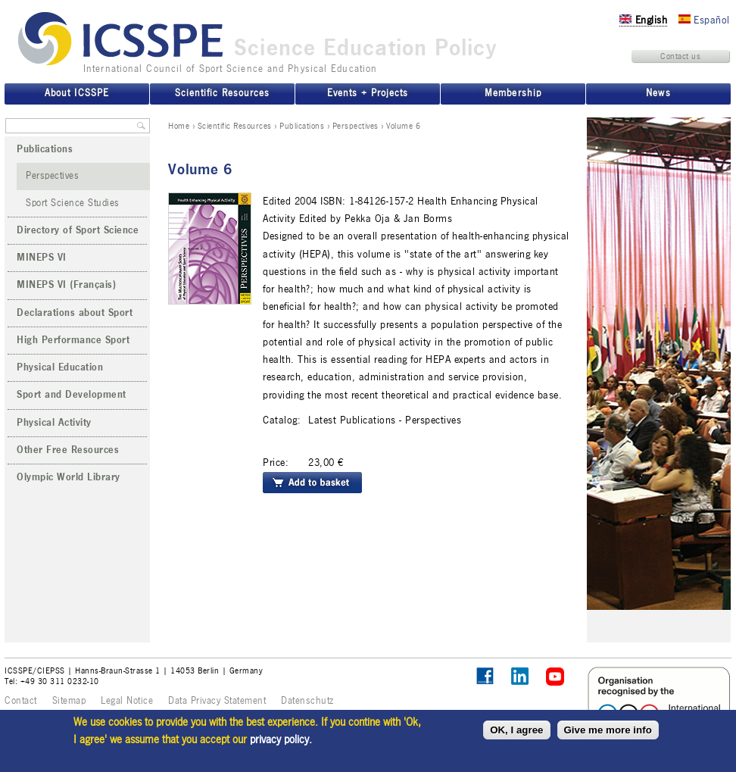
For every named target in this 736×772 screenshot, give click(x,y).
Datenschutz (307, 700)
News (658, 93)
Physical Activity (54, 422)
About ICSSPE (76, 93)
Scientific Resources (235, 125)
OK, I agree (516, 730)
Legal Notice (127, 700)
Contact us (680, 56)
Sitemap (69, 700)
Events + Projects (367, 93)
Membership (513, 93)
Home (178, 125)
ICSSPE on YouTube (555, 676)
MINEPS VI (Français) (66, 285)
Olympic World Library (68, 477)
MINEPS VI (42, 257)
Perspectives (355, 125)
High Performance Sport (73, 340)
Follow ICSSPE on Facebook (485, 676)
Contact (21, 700)
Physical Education (60, 367)
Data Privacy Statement (217, 700)
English (643, 20)
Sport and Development (71, 394)
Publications (301, 125)
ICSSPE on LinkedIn (520, 676)
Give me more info (608, 730)
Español (704, 20)
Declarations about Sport (75, 313)
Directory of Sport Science (78, 230)
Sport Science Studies (73, 203)
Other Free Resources (68, 450)
